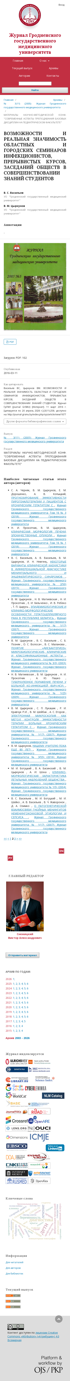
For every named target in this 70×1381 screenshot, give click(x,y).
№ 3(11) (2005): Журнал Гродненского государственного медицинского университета (35, 105)
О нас (43, 60)
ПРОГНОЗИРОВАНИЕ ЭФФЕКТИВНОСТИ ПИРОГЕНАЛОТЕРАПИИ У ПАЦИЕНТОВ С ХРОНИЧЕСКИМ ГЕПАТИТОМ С (38, 501)
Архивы (53, 68)
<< (5, 838)
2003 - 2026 (22, 1038)
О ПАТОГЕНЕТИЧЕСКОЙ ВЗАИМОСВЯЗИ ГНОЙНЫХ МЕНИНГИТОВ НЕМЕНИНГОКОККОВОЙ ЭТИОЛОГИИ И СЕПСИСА (38, 811)
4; (22, 983)
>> (20, 838)
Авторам (24, 75)
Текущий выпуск (22, 68)
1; (14, 979)
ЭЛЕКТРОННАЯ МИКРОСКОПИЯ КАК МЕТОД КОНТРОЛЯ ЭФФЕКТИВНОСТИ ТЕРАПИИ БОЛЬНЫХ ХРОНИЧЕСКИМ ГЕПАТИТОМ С (38, 721)
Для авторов (13, 1268)
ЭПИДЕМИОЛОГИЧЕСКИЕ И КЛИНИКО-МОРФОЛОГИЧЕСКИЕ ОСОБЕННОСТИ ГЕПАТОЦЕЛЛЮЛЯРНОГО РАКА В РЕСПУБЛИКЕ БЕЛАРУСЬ (38, 612)
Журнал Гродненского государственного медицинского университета (35, 43)
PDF (11, 342)
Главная (18, 60)
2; (17, 983)
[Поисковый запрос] (35, 84)
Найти (35, 90)
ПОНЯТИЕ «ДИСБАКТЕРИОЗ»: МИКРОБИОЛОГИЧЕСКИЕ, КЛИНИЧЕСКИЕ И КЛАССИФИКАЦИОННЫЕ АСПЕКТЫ (38, 651)
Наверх (59, 1334)
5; (25, 983)
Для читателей (14, 1262)
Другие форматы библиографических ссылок (33, 421)
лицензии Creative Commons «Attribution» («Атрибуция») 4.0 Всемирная (33, 1336)
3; (19, 983)
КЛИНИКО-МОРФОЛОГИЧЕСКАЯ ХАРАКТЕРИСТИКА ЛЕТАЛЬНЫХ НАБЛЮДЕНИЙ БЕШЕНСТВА (38, 775)
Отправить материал (22, 955)
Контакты (52, 75)
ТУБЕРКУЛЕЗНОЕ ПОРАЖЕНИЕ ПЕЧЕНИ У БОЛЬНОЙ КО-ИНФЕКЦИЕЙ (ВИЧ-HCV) (38, 683)
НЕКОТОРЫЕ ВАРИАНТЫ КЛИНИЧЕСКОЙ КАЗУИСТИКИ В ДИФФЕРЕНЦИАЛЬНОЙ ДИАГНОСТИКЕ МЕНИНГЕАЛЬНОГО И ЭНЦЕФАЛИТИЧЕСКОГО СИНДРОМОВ (38, 569)
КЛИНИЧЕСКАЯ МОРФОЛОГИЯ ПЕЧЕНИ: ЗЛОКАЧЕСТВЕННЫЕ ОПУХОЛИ (38, 533)
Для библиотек (14, 1273)
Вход (61, 4)
